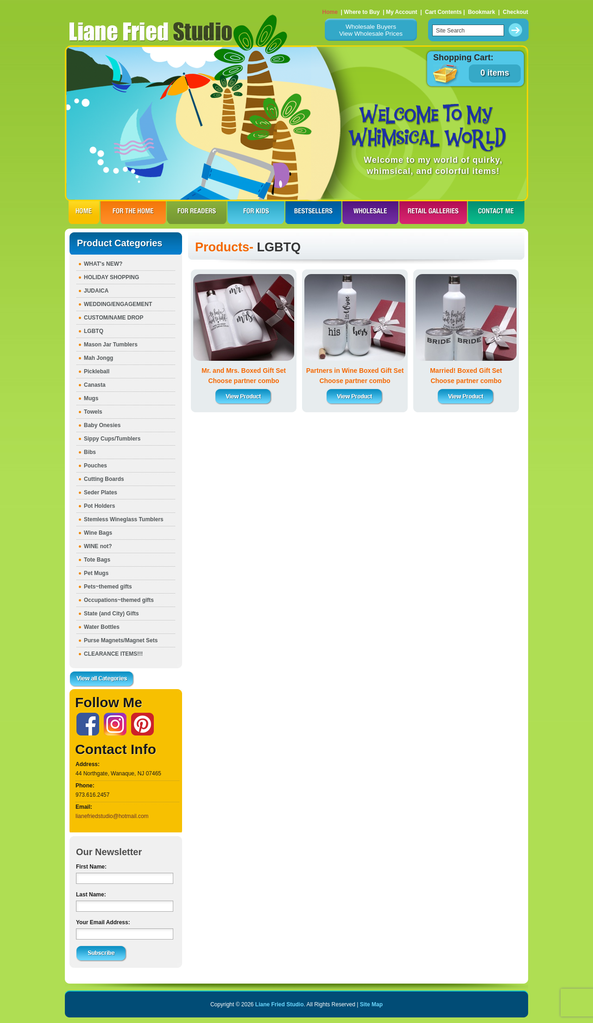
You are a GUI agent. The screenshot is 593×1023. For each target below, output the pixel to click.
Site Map (371, 1004)
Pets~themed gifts (108, 586)
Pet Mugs (96, 573)
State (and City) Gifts (111, 613)
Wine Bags (98, 533)
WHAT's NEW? (103, 264)
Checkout (515, 12)
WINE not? (98, 546)
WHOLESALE (370, 212)
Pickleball (96, 371)
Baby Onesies (102, 425)
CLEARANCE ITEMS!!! (113, 654)
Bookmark (481, 12)
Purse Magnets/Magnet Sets (121, 640)
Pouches (95, 465)
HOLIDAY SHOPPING (111, 277)
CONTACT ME (496, 212)
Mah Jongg (98, 358)
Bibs (90, 452)
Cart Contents (443, 12)
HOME (84, 212)
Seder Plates (100, 492)
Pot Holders (99, 506)
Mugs (91, 398)
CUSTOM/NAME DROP (113, 317)
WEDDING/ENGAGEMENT (118, 304)
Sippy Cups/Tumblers (112, 438)
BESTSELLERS (313, 212)
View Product (243, 397)
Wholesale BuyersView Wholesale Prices (371, 30)
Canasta (95, 385)
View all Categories (101, 679)
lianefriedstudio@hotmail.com (112, 816)
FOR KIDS (255, 212)
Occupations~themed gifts (119, 600)
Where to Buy (361, 12)
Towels (93, 412)
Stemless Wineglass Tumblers (124, 519)
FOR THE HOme (133, 212)
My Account (401, 12)
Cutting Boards (104, 479)
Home (330, 12)
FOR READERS (197, 212)
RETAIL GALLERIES (433, 212)
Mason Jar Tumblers (111, 344)
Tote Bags (97, 559)
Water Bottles (102, 627)
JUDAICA (96, 291)
